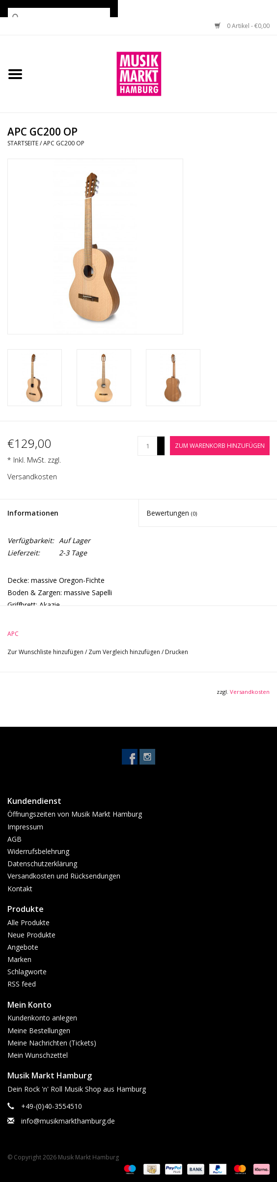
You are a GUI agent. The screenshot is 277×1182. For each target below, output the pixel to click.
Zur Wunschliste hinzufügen (46, 652)
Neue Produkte (31, 934)
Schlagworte (27, 971)
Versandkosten (32, 476)
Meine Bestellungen (38, 1030)
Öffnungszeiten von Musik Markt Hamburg (74, 814)
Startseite (22, 143)
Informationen (32, 513)
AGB (14, 839)
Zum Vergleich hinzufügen (125, 652)
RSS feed (21, 984)
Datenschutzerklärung (42, 863)
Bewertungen (171, 513)
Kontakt (19, 888)
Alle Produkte (28, 922)
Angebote (22, 947)
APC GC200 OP (63, 143)
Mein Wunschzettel (37, 1055)
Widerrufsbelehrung (38, 851)
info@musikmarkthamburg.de (68, 1121)
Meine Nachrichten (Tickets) (51, 1042)
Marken (19, 959)
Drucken (176, 652)
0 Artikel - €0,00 (242, 26)
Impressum (25, 826)
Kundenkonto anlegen (42, 1017)
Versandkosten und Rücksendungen (63, 875)
